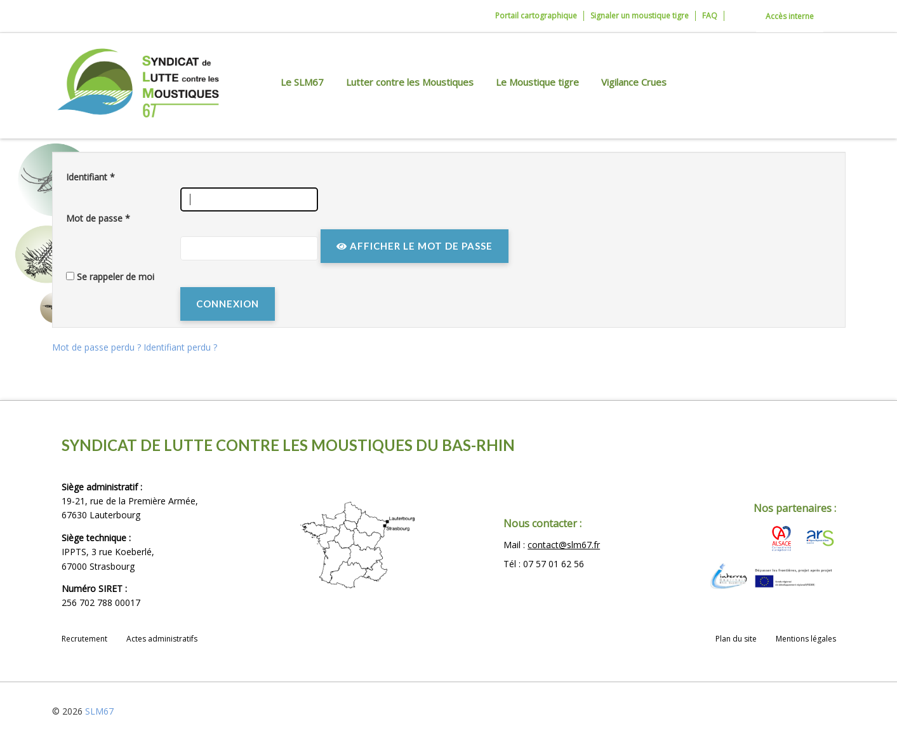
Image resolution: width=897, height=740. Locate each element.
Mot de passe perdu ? (97, 347)
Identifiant (90, 177)
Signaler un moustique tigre (639, 15)
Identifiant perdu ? (180, 347)
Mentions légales (806, 638)
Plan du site (736, 638)
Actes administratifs (161, 638)
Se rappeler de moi (115, 277)
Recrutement (84, 638)
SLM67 (99, 711)
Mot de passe (98, 218)
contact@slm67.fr (564, 545)
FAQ (709, 15)
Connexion (227, 303)
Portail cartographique (536, 15)
